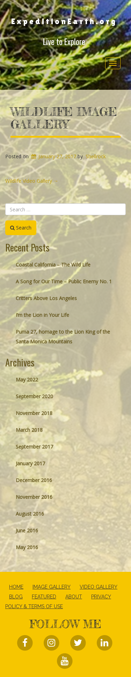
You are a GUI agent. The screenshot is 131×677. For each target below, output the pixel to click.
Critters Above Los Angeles (46, 298)
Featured (44, 596)
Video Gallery (98, 587)
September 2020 (34, 396)
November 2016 (34, 497)
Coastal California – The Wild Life (53, 264)
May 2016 (27, 547)
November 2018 (34, 413)
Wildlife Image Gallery (63, 118)
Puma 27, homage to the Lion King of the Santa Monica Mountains (63, 336)
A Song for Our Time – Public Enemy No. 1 (64, 281)
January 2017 (30, 463)
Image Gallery (51, 587)
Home (16, 587)
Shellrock (96, 156)
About (73, 596)
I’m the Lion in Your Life (42, 315)
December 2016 (34, 480)
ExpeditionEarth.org (64, 21)
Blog (16, 596)
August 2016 (30, 513)
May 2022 (27, 379)
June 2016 (27, 530)
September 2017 (34, 446)
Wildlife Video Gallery (31, 180)
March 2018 (29, 430)
